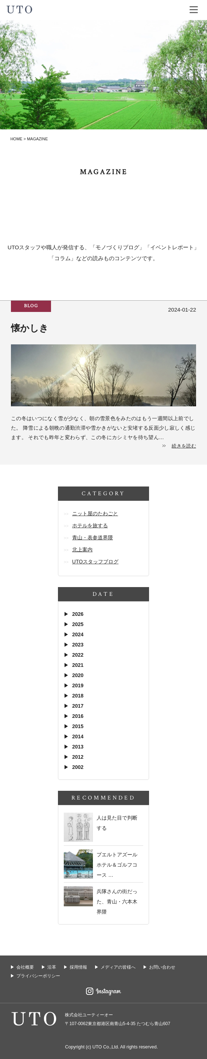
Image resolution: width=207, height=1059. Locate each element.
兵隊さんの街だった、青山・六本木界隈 (117, 901)
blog (31, 306)
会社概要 (25, 967)
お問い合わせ (162, 967)
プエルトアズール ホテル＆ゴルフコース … (117, 865)
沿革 (51, 967)
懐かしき (29, 328)
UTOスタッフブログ (95, 561)
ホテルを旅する (90, 525)
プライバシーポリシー (38, 975)
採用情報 (78, 967)
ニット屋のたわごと (95, 513)
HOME (16, 139)
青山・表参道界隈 (92, 537)
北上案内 (82, 549)
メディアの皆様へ (118, 967)
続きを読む (184, 446)
